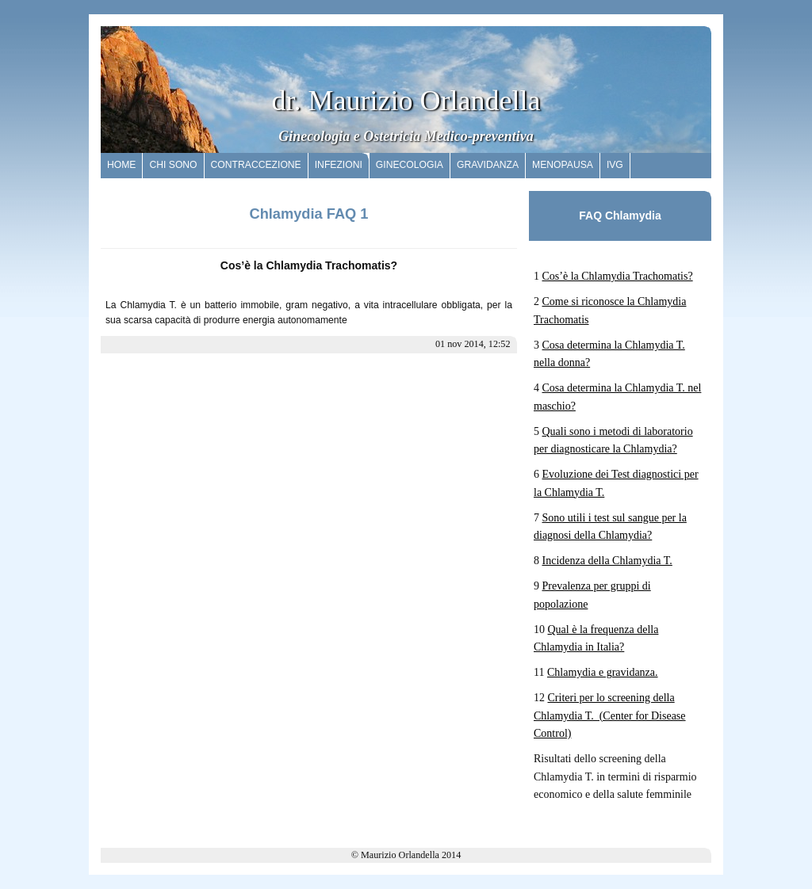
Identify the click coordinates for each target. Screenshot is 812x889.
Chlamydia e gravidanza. (602, 672)
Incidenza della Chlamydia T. (607, 561)
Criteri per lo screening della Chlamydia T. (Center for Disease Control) (610, 715)
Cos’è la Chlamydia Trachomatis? (617, 276)
